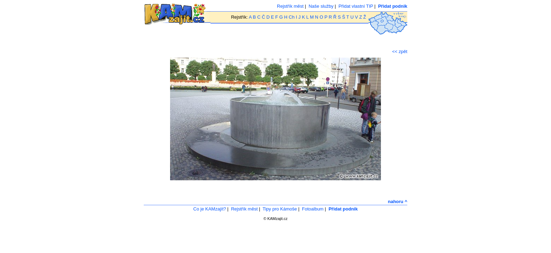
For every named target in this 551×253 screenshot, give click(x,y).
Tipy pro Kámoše (279, 209)
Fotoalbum (312, 209)
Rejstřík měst (290, 6)
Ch (292, 17)
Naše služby (321, 6)
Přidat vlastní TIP (355, 6)
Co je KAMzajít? (209, 209)
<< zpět (399, 51)
